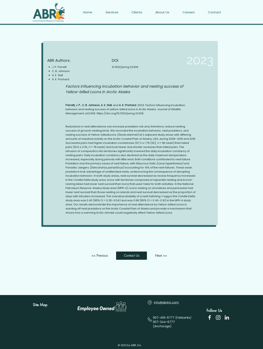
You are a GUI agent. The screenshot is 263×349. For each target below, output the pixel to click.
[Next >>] (162, 256)
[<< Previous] (100, 256)
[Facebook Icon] (209, 317)
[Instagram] (218, 317)
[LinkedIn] (227, 317)
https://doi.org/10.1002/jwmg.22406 (120, 113)
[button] (219, 12)
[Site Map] (41, 305)
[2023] (190, 60)
